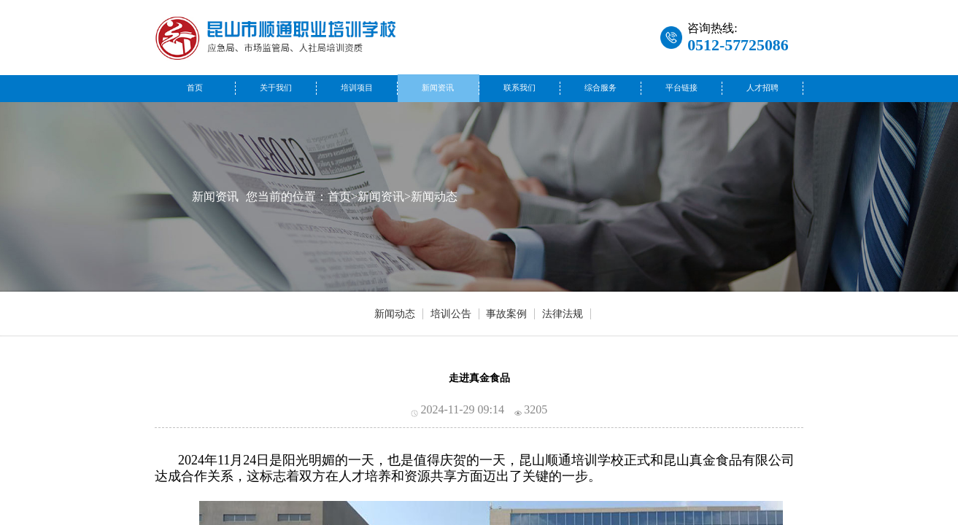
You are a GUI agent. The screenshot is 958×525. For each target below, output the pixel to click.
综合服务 (600, 87)
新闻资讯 (438, 87)
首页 (195, 87)
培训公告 (450, 313)
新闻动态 (434, 196)
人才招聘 (762, 87)
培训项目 (357, 87)
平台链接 (681, 87)
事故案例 (506, 313)
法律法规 (562, 313)
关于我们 (276, 87)
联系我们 (519, 87)
